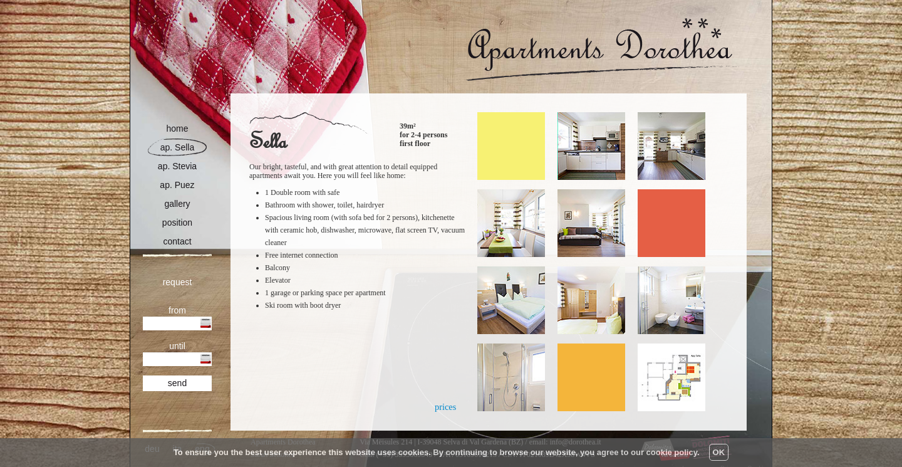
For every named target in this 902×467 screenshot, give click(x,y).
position (177, 223)
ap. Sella (177, 147)
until (177, 346)
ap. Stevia (177, 166)
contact (177, 241)
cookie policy (671, 452)
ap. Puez (177, 185)
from (177, 310)
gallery (177, 204)
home (177, 129)
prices (445, 406)
